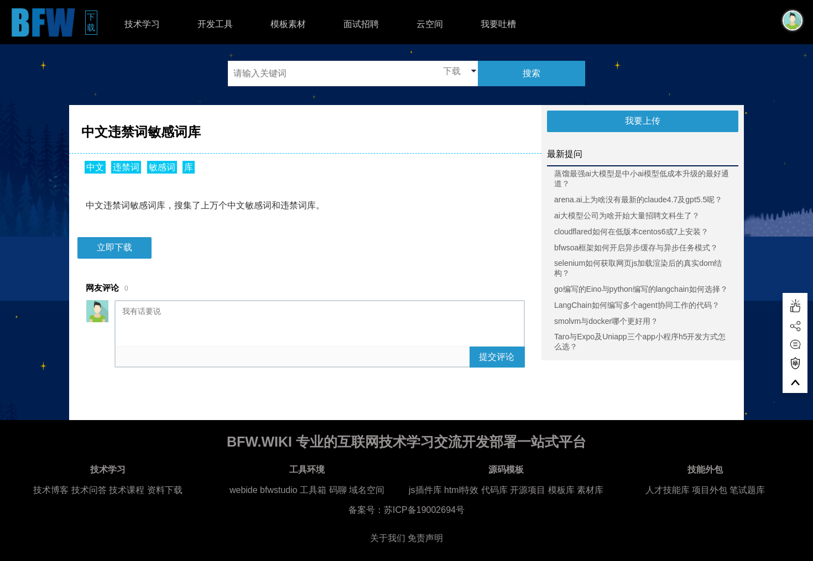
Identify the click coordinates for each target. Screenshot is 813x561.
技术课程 (126, 490)
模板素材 (288, 24)
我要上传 (642, 120)
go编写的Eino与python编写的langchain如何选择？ (641, 289)
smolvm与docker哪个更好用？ (606, 321)
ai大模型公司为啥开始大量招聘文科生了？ (627, 215)
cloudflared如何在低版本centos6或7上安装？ (631, 231)
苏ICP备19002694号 (424, 510)
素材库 (590, 490)
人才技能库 (667, 490)
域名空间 (366, 490)
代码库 (494, 490)
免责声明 (425, 538)
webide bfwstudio (265, 490)
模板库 (561, 490)
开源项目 (527, 490)
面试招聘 (361, 24)
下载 (92, 22)
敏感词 (162, 167)
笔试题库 (747, 490)
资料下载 (165, 490)
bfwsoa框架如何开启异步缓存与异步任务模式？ (636, 247)
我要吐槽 (498, 24)
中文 (95, 167)
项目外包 (709, 490)
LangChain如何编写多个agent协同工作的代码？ (637, 305)
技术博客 (51, 490)
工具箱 (313, 490)
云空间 (429, 24)
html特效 (461, 490)
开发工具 (215, 24)
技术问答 (89, 490)
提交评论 (496, 356)
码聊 (338, 490)
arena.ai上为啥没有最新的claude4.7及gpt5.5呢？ (638, 199)
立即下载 (114, 247)
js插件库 (425, 490)
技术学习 (142, 24)
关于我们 (387, 538)
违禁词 (126, 167)
